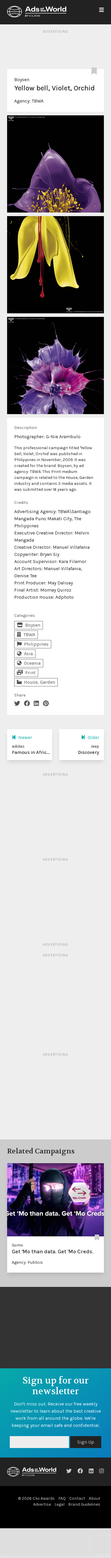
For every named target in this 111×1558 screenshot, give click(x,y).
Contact (77, 1498)
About (94, 1498)
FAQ (62, 1498)
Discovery (88, 752)
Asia (25, 653)
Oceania (29, 663)
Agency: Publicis (27, 1262)
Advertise (42, 1504)
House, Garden (36, 682)
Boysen (21, 79)
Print (26, 672)
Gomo (17, 1245)
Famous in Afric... (31, 752)
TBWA (38, 101)
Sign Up (85, 1442)
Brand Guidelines (84, 1504)
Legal (59, 1504)
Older (90, 737)
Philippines (33, 644)
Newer (22, 737)
